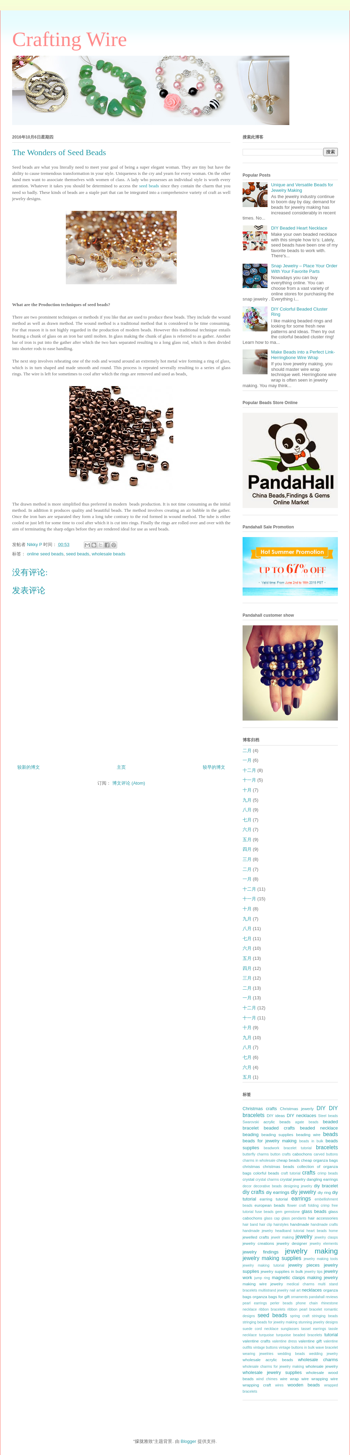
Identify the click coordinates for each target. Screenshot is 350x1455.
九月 (247, 800)
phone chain (307, 1303)
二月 (247, 750)
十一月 (249, 780)
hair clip (265, 1224)
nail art (295, 1290)
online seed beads (45, 553)
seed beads (149, 185)
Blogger (188, 1441)
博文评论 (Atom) (128, 783)
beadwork (271, 1148)
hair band (250, 1224)
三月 (247, 859)
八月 (247, 809)
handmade (299, 1224)
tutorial (331, 1334)
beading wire (308, 1134)
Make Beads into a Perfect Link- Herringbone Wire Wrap (303, 354)
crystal (248, 1179)
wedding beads (291, 1354)
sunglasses (290, 1329)
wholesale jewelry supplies (272, 1372)
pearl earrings (255, 1303)
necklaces (312, 1290)
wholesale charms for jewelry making (273, 1366)
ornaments (299, 1297)
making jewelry (322, 1277)
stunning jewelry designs (318, 1322)
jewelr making (282, 1237)
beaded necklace (319, 1128)
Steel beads (328, 1116)
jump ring (262, 1278)
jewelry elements (324, 1244)
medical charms (300, 1284)
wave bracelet (327, 1347)
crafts (308, 1173)
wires (279, 1385)
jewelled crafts (256, 1237)
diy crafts (253, 1192)
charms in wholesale (259, 1160)
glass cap (272, 1218)
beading (251, 1134)
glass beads (313, 1211)
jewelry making (311, 1251)
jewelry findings (261, 1252)
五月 (247, 839)
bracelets (327, 1147)
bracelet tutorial (298, 1148)
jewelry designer (292, 1243)
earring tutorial (274, 1199)
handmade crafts (324, 1224)
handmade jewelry (258, 1231)
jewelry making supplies (272, 1258)
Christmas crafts (260, 1108)
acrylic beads (276, 1121)
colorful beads (266, 1173)
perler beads (281, 1303)
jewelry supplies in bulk (282, 1271)
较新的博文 (28, 767)
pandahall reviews (323, 1297)
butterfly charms (256, 1154)
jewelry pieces (304, 1265)
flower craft (296, 1205)
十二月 (249, 770)
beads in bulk (311, 1141)
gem (278, 1212)
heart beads (316, 1231)
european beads (269, 1205)
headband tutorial (289, 1231)
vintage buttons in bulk (297, 1347)
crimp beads (327, 1173)
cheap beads (288, 1160)
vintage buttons (265, 1347)
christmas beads (278, 1166)
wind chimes (266, 1379)
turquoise (266, 1335)
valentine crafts (256, 1341)
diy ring (324, 1192)
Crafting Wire (69, 39)
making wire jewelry (263, 1284)
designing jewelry (297, 1186)
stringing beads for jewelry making (270, 1322)
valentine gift (310, 1341)
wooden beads (304, 1384)
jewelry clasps (326, 1237)
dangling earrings (322, 1179)
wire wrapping (314, 1378)
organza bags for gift (271, 1296)
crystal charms (267, 1179)
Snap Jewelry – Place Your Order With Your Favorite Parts (304, 268)
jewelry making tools (321, 1259)
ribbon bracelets (272, 1309)
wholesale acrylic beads (268, 1359)
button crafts (280, 1154)
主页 (121, 767)
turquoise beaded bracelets (299, 1335)
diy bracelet (326, 1185)
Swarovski (251, 1122)
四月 (247, 849)
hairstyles (281, 1224)
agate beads (306, 1122)
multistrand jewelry (274, 1290)
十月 (247, 790)
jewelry (304, 1237)
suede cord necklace (260, 1329)
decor (247, 1186)
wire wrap (289, 1378)
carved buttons (326, 1154)
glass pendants (293, 1218)
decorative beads (267, 1186)
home (333, 1231)
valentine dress (284, 1341)
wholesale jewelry (322, 1366)
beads (330, 1134)
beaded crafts (279, 1128)
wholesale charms (318, 1359)
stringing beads (325, 1316)
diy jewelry (303, 1192)
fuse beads (264, 1212)
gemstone (292, 1212)
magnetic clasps (288, 1277)
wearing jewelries (258, 1354)
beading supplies (277, 1134)
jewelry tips (314, 1272)
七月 (247, 819)
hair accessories (323, 1218)
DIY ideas (276, 1115)
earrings (301, 1199)
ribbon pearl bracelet (304, 1309)
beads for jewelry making (270, 1140)
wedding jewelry (323, 1354)
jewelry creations (258, 1243)
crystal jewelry (293, 1179)
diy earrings (277, 1192)
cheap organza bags (319, 1160)
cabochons (302, 1154)
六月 (247, 829)
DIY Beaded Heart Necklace (299, 228)
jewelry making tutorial (263, 1265)
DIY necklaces (301, 1115)
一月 (247, 760)
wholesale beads (108, 553)
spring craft (299, 1316)
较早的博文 (214, 767)
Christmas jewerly (297, 1108)
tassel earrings (313, 1329)
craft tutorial (290, 1173)
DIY (321, 1108)
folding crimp (319, 1205)
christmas (251, 1166)
